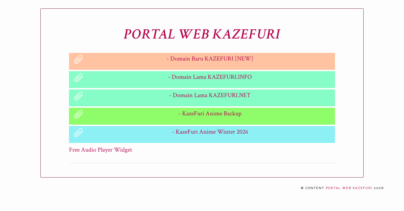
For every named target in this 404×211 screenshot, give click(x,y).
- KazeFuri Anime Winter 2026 (210, 132)
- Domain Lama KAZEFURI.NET (210, 95)
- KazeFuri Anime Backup (210, 113)
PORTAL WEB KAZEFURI (202, 34)
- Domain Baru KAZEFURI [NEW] (210, 59)
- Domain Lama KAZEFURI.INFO (210, 77)
